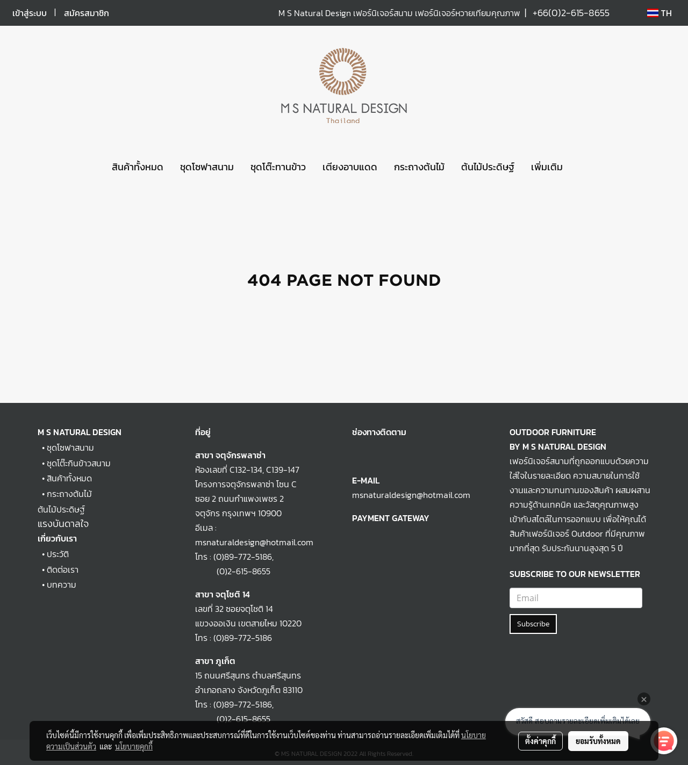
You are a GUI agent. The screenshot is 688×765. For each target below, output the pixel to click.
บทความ (61, 584)
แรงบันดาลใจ (63, 523)
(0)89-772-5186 (242, 556)
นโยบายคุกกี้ (134, 746)
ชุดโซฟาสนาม (207, 167)
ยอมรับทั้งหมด (598, 741)
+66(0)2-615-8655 (571, 12)
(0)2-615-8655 (232, 571)
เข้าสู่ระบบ (29, 12)
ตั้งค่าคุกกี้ (540, 741)
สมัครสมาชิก (86, 12)
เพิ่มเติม (547, 167)
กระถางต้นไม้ (419, 167)
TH (659, 12)
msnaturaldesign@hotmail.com (411, 494)
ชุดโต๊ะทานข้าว (278, 167)
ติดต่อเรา (62, 569)
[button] (580, 167)
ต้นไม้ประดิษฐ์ (487, 167)
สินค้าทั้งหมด (137, 167)
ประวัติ (58, 553)
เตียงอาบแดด (349, 167)
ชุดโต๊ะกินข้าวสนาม (79, 463)
